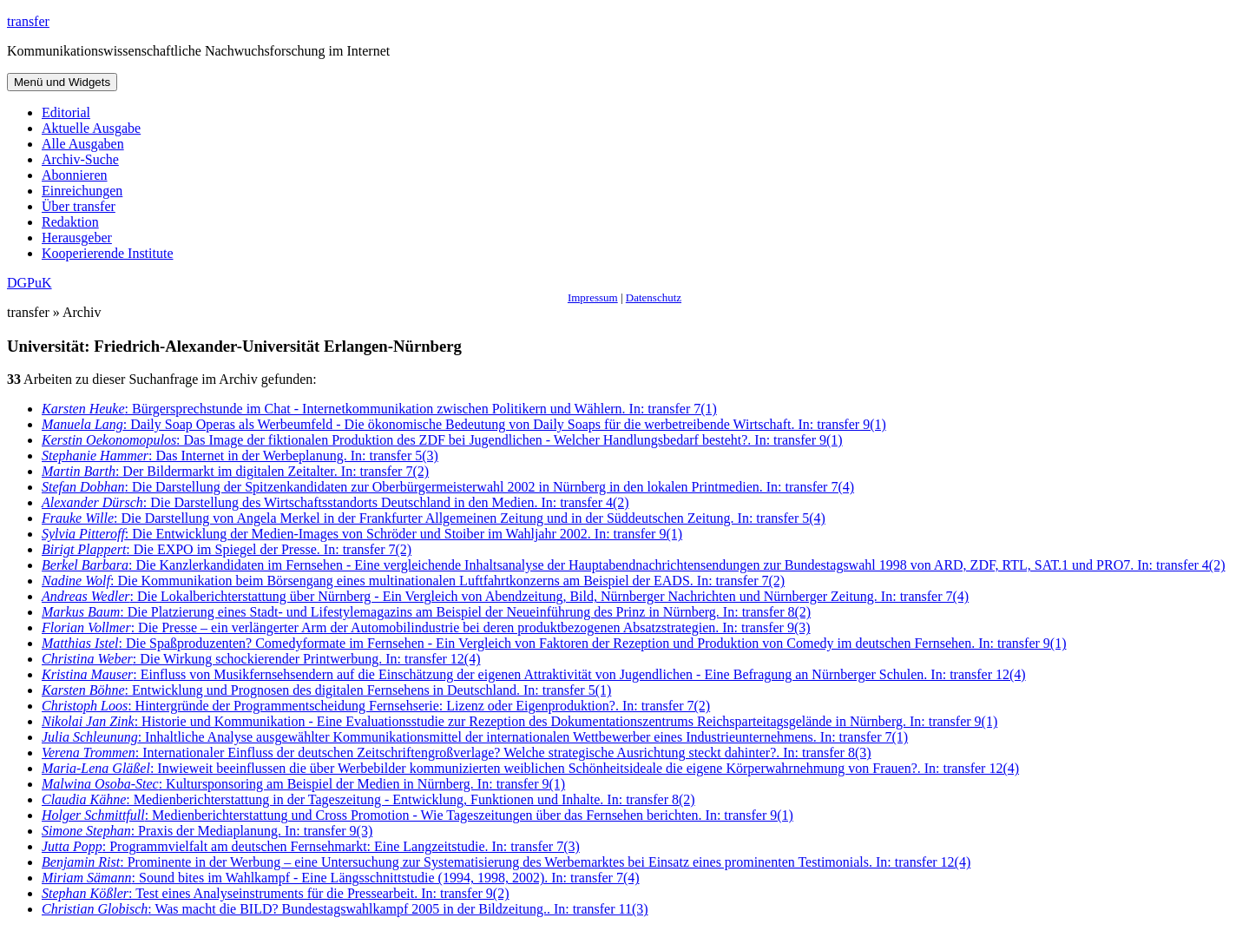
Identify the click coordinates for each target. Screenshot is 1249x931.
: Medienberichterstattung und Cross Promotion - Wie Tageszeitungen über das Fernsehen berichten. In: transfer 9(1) (417, 815)
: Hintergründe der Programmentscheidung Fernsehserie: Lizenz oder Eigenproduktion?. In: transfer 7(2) (376, 705)
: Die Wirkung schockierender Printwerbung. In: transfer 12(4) (261, 658)
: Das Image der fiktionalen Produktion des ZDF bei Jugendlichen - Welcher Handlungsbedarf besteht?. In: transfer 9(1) (442, 439)
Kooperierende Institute (108, 253)
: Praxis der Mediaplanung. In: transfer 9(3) (207, 830)
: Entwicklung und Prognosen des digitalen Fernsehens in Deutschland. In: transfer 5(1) (326, 690)
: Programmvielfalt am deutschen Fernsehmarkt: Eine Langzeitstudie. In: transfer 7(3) (311, 846)
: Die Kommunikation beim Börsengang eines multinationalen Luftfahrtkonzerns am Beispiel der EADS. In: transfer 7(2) (413, 580)
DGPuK (29, 282)
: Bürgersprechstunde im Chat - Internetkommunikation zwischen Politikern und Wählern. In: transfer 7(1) (379, 408)
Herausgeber (77, 237)
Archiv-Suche (80, 159)
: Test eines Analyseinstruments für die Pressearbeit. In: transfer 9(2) (275, 893)
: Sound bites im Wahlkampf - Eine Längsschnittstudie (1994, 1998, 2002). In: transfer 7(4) (341, 877)
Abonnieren (75, 175)
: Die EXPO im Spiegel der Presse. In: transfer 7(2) (226, 549)
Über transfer (78, 206)
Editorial (66, 112)
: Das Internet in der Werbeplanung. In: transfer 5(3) (240, 455)
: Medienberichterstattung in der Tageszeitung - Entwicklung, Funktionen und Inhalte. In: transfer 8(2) (368, 799)
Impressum (593, 297)
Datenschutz (653, 297)
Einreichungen (82, 190)
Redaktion (70, 222)
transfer (28, 21)
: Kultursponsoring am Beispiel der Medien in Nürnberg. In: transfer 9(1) (303, 783)
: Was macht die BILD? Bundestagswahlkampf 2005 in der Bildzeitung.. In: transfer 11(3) (345, 908)
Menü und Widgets (62, 82)
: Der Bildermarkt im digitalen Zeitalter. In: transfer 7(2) (235, 471)
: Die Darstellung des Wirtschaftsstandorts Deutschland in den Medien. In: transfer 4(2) (335, 502)
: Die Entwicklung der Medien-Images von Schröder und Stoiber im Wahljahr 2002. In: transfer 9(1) (362, 533)
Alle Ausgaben (83, 143)
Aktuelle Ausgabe (91, 128)
